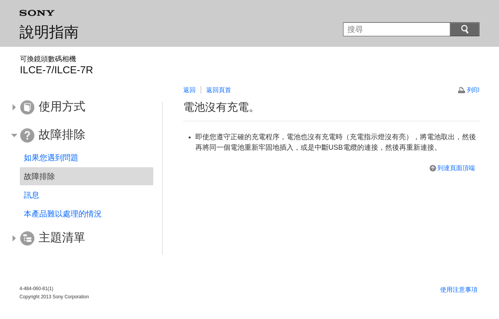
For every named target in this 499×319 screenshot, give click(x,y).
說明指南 (49, 32)
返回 (189, 90)
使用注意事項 (459, 289)
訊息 (31, 195)
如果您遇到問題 (51, 157)
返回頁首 (218, 90)
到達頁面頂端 (456, 168)
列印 (473, 90)
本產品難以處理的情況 (63, 213)
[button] (80, 108)
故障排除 (39, 176)
